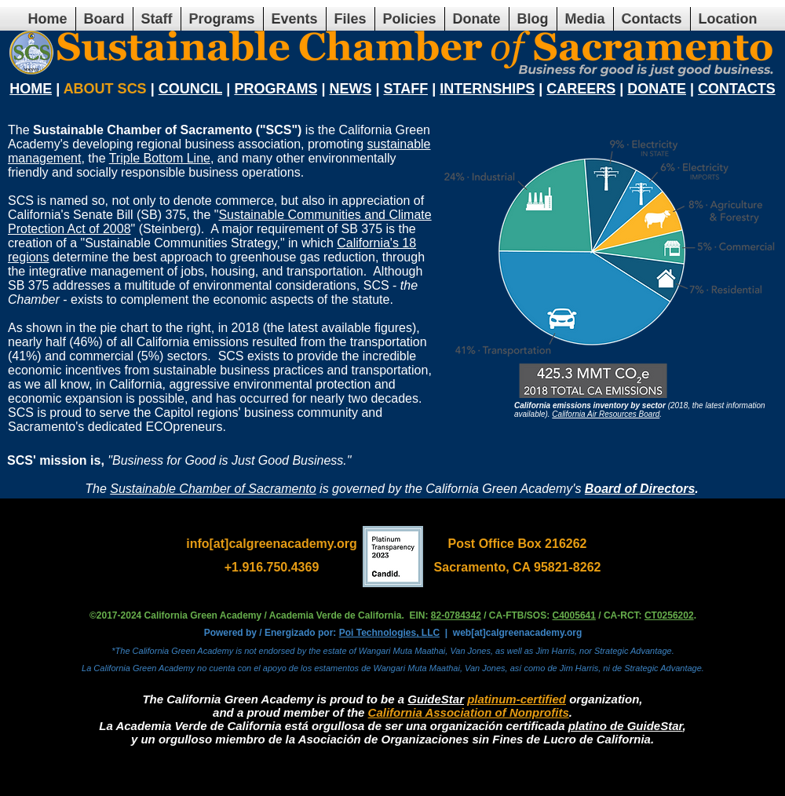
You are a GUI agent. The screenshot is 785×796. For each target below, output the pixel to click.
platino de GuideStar (625, 725)
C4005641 (574, 615)
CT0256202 (669, 615)
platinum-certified (516, 699)
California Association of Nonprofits (468, 712)
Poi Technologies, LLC (389, 632)
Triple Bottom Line (159, 158)
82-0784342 (456, 615)
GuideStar (435, 699)
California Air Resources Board (605, 414)
